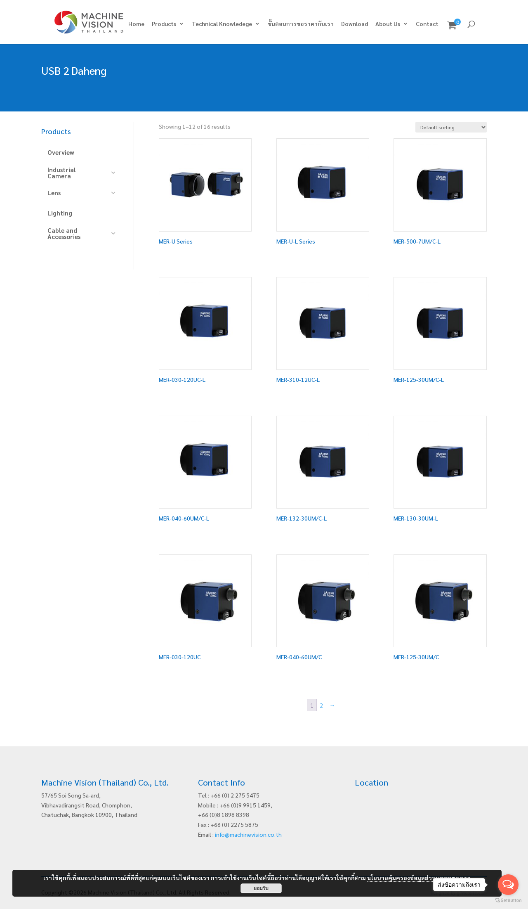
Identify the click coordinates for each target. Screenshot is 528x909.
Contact (427, 24)
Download (354, 24)
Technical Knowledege (222, 24)
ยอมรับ (261, 888)
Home (136, 24)
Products (164, 24)
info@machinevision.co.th (248, 834)
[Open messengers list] (508, 884)
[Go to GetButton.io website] (508, 900)
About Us (387, 24)
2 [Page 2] (321, 705)
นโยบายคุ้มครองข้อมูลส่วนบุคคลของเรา (419, 877)
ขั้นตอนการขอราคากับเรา (301, 24)
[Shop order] (451, 127)
